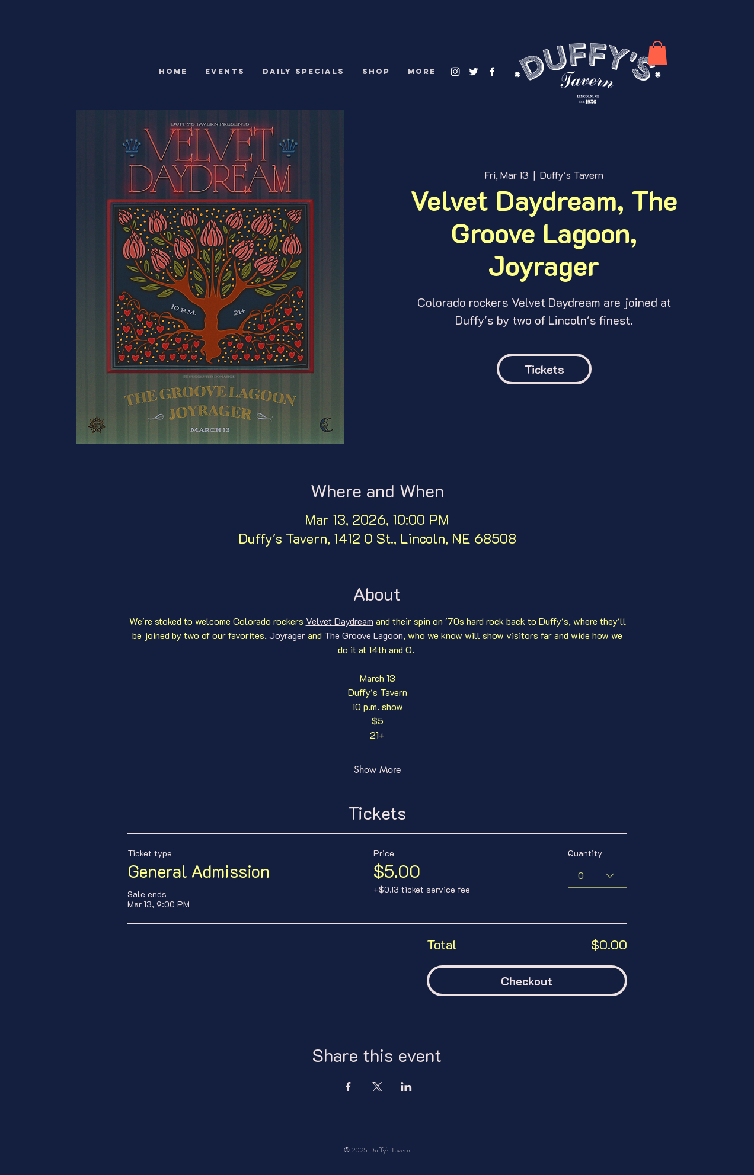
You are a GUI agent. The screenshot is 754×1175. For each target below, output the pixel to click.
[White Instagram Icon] (455, 72)
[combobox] (597, 875)
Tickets (544, 369)
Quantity (585, 853)
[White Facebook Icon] (492, 72)
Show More (377, 769)
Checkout (526, 980)
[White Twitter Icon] (474, 72)
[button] (657, 53)
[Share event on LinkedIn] (406, 1086)
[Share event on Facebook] (348, 1086)
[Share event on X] (377, 1086)
